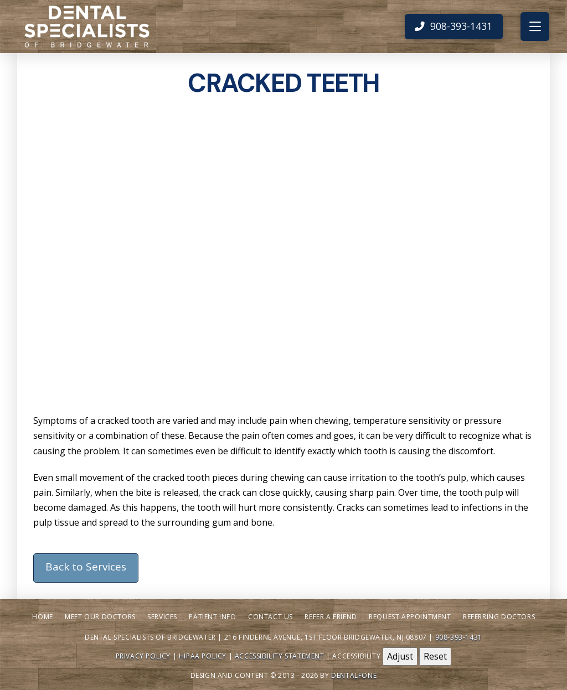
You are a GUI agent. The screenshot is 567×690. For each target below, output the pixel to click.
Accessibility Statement (279, 656)
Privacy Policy (143, 656)
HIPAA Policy (202, 656)
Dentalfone (354, 675)
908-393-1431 (458, 637)
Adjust (400, 656)
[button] (534, 26)
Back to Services (85, 566)
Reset (435, 656)
